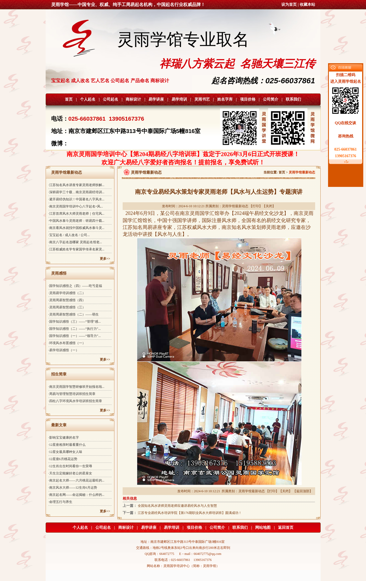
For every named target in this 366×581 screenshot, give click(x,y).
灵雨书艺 (202, 99)
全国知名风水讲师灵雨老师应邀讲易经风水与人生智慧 (177, 506)
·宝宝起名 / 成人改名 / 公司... (69, 235)
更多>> (105, 259)
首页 (69, 99)
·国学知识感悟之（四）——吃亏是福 (75, 286)
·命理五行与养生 (60, 502)
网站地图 (263, 527)
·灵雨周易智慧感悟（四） (67, 300)
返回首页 (285, 527)
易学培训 (179, 99)
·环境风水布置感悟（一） (67, 343)
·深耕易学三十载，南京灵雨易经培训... (76, 192)
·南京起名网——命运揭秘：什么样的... (76, 495)
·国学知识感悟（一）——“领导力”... (74, 336)
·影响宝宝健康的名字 (63, 437)
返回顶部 (302, 491)
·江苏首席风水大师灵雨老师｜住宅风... (76, 213)
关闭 (269, 206)
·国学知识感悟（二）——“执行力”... (74, 329)
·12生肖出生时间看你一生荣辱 (70, 466)
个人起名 (87, 99)
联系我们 (293, 99)
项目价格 (247, 99)
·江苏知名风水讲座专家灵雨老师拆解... (76, 185)
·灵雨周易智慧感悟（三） (67, 307)
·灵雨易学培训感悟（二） (67, 293)
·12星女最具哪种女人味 (65, 452)
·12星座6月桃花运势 (62, 459)
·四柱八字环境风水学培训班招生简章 (75, 401)
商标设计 (133, 99)
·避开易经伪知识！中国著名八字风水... (76, 199)
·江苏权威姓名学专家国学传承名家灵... (76, 249)
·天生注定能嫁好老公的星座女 (70, 473)
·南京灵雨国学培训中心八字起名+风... (75, 206)
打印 (255, 206)
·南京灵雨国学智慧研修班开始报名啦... (76, 387)
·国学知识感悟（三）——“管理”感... (74, 321)
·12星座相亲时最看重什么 (67, 445)
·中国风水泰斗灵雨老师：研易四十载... (76, 221)
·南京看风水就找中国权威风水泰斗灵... (76, 228)
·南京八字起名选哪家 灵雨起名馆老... (75, 242)
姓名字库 (225, 99)
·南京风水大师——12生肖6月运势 (72, 487)
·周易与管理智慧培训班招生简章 (71, 394)
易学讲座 (156, 99)
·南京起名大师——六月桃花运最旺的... (76, 480)
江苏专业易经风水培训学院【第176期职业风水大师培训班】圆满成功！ (190, 513)
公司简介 (270, 99)
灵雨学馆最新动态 (235, 206)
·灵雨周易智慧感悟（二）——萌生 (73, 314)
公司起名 (110, 99)
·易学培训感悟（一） (63, 350)
